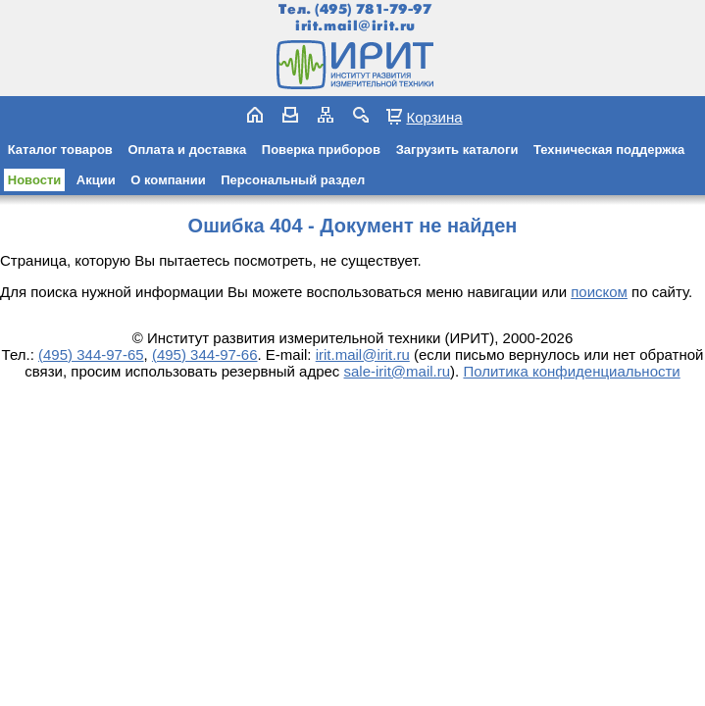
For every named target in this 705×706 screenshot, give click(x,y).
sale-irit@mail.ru (397, 371)
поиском (599, 291)
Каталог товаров (60, 149)
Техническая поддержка (608, 149)
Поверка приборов (321, 149)
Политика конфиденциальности (571, 371)
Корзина (434, 117)
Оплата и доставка (186, 149)
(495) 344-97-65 (91, 354)
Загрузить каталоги (457, 149)
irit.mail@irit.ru (355, 26)
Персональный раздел (293, 180)
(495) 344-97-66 (205, 354)
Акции (96, 180)
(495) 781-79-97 (373, 9)
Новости (35, 180)
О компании (167, 180)
